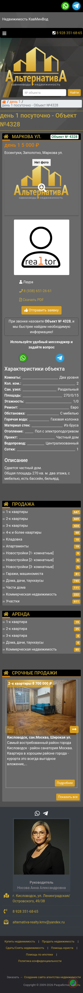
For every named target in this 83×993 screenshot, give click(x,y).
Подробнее (65, 783)
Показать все (68, 797)
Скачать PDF (31, 300)
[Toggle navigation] (3, 33)
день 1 (15, 102)
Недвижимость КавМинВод (25, 19)
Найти (74, 92)
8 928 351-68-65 (69, 33)
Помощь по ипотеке (39, 954)
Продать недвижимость (58, 941)
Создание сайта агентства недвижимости (52, 977)
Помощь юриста (62, 948)
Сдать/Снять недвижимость (25, 948)
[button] (41, 184)
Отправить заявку (41, 310)
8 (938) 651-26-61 (35, 291)
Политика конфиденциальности (40, 961)
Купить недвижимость (20, 941)
